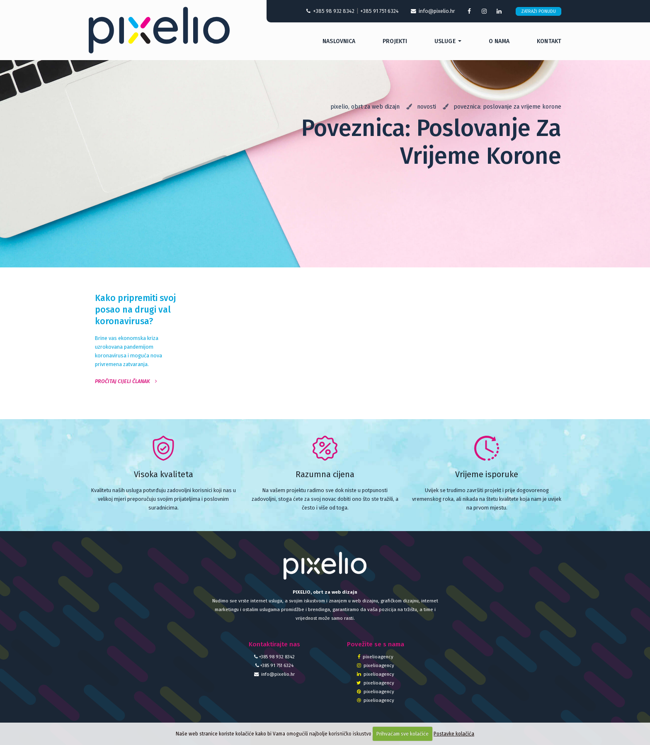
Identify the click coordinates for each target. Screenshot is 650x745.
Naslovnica (339, 41)
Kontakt (549, 41)
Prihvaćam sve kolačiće (402, 734)
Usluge (445, 41)
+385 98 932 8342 (330, 11)
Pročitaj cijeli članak (126, 381)
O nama (499, 41)
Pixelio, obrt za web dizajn (365, 106)
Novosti (426, 106)
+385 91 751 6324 (379, 11)
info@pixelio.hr (274, 674)
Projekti (395, 41)
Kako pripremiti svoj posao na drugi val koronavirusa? (135, 310)
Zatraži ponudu (538, 11)
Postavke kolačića (454, 734)
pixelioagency (375, 657)
